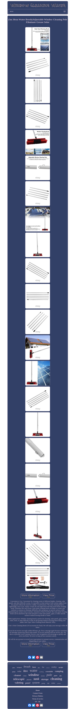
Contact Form (37, 693)
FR (39, 702)
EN (36, 702)
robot (53, 683)
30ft (48, 683)
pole (49, 675)
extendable (49, 671)
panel (27, 683)
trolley (54, 667)
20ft (60, 676)
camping (59, 671)
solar (19, 671)
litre (25, 671)
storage (45, 679)
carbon (59, 683)
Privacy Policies (37, 696)
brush (27, 666)
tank (36, 679)
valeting (19, 682)
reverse (43, 676)
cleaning (56, 679)
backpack (19, 667)
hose (34, 667)
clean (25, 676)
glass (13, 667)
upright (61, 667)
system (36, 682)
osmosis (48, 667)
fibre (39, 667)
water (33, 670)
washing (41, 671)
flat (43, 667)
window (33, 675)
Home (38, 690)
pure (55, 676)
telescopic (19, 679)
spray (13, 671)
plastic (29, 680)
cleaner (17, 675)
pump (43, 683)
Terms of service (37, 699)
